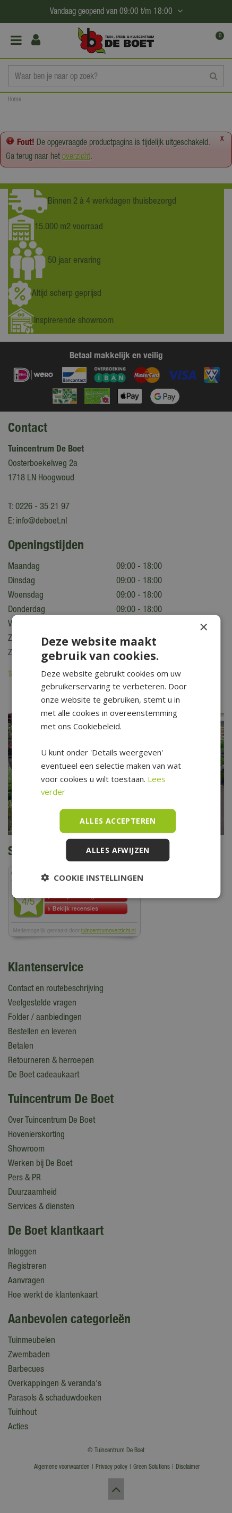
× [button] (203, 628)
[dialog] (116, 756)
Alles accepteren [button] (118, 821)
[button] (92, 877)
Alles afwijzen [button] (118, 849)
